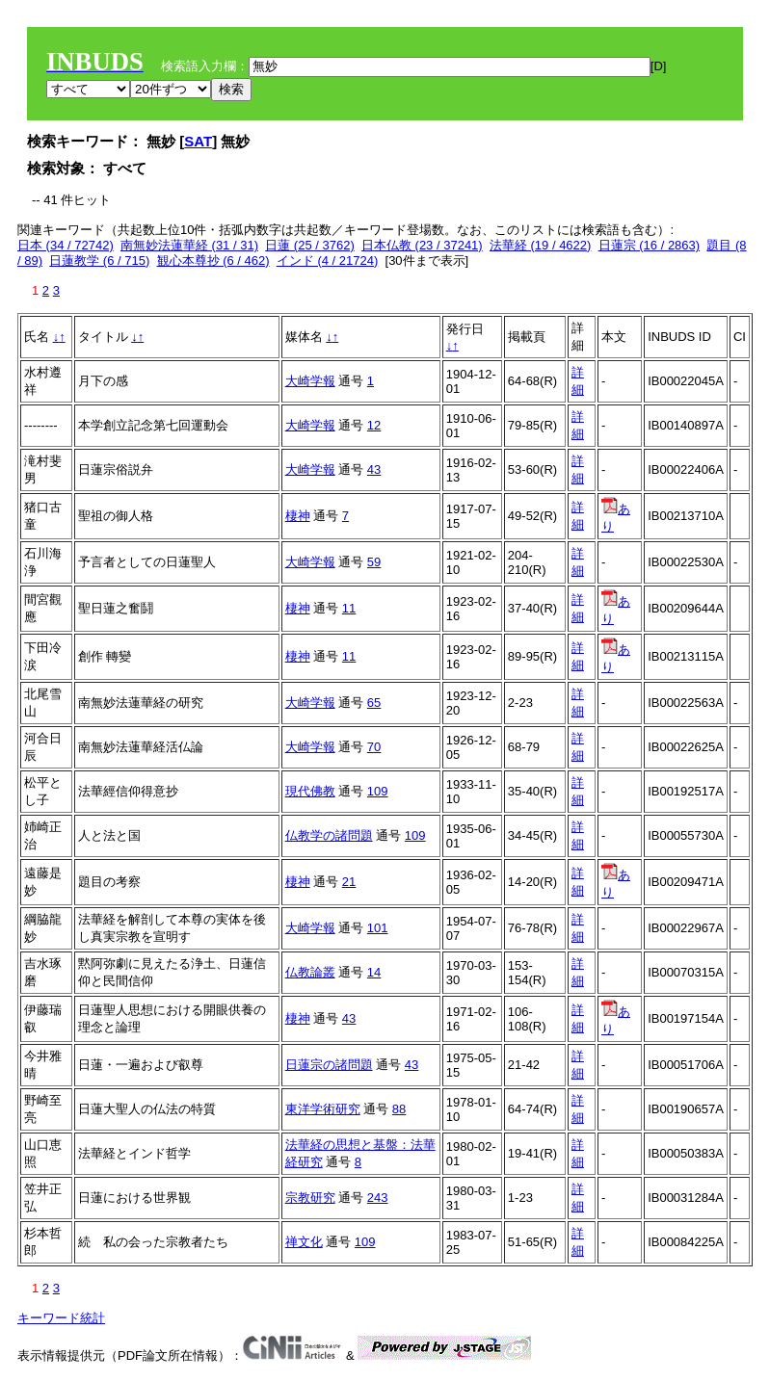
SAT (198, 141)
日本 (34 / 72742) (65, 245)
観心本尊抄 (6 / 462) (213, 260)
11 (349, 608)
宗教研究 (310, 1197)
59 (374, 562)
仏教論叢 (310, 972)
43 (374, 469)
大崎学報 (310, 381)
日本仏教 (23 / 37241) (422, 245)
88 (399, 1109)
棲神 (297, 515)
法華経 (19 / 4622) (541, 245)
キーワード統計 (61, 1318)
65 (374, 702)
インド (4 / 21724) (328, 260)
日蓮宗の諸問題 (329, 1064)
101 (377, 928)
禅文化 (304, 1242)
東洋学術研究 (322, 1109)
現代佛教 (310, 791)
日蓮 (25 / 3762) (310, 245)
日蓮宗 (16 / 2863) (649, 245)
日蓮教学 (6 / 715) (99, 260)
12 (374, 425)
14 (374, 972)
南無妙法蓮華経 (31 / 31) (189, 245)
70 (374, 747)
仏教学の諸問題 (329, 835)
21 (349, 881)
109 (377, 791)
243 (377, 1197)
